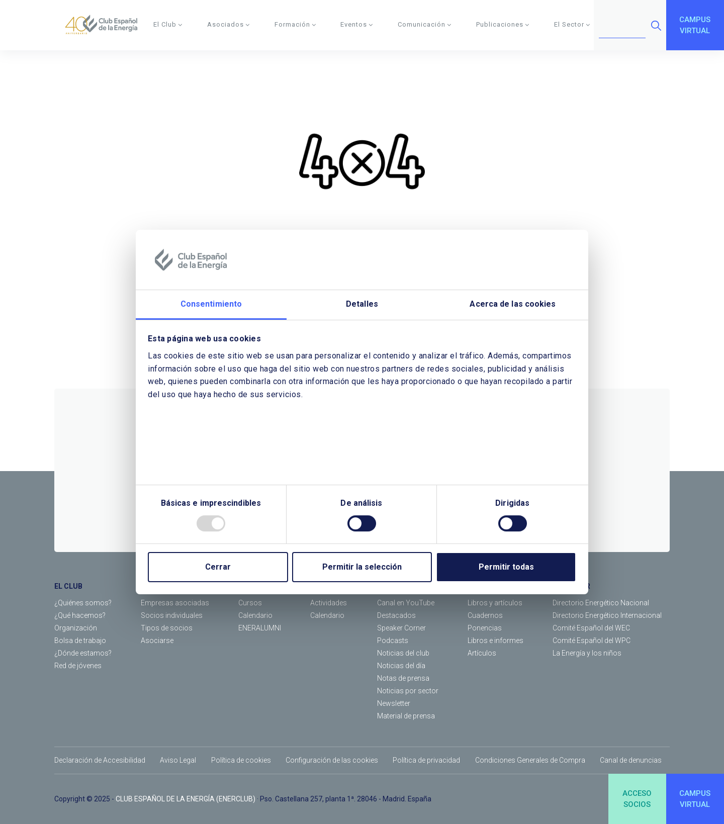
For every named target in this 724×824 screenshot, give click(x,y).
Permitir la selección (362, 567)
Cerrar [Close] (218, 567)
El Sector (572, 24)
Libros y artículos (495, 603)
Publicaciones (502, 24)
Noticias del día (401, 666)
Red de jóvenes (78, 666)
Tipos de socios (167, 628)
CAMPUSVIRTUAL (694, 25)
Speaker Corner (401, 628)
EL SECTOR (571, 586)
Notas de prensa (403, 678)
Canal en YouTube (405, 603)
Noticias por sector (407, 691)
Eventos (356, 24)
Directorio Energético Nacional (601, 603)
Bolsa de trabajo (80, 640)
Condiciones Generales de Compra (530, 760)
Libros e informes (495, 640)
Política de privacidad (426, 760)
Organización (75, 628)
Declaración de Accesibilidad (99, 760)
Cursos (250, 603)
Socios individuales (172, 615)
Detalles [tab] (362, 304)
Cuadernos (485, 615)
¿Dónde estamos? (83, 653)
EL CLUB (68, 586)
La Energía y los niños (587, 653)
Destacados (396, 615)
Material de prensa (406, 716)
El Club (168, 24)
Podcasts (392, 640)
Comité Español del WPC (591, 640)
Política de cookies (241, 760)
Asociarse (157, 640)
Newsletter (393, 703)
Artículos (482, 653)
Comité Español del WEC (591, 628)
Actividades (328, 603)
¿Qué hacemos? (80, 615)
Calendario (255, 615)
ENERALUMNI (259, 628)
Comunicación (424, 24)
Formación (295, 24)
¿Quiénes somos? (83, 603)
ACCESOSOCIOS (637, 799)
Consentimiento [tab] (211, 304)
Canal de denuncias (631, 760)
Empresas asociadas (175, 603)
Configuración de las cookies (332, 760)
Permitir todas (506, 567)
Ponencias (485, 628)
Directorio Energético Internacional (607, 615)
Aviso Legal (178, 760)
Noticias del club (403, 653)
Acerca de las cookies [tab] (513, 304)
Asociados (228, 24)
